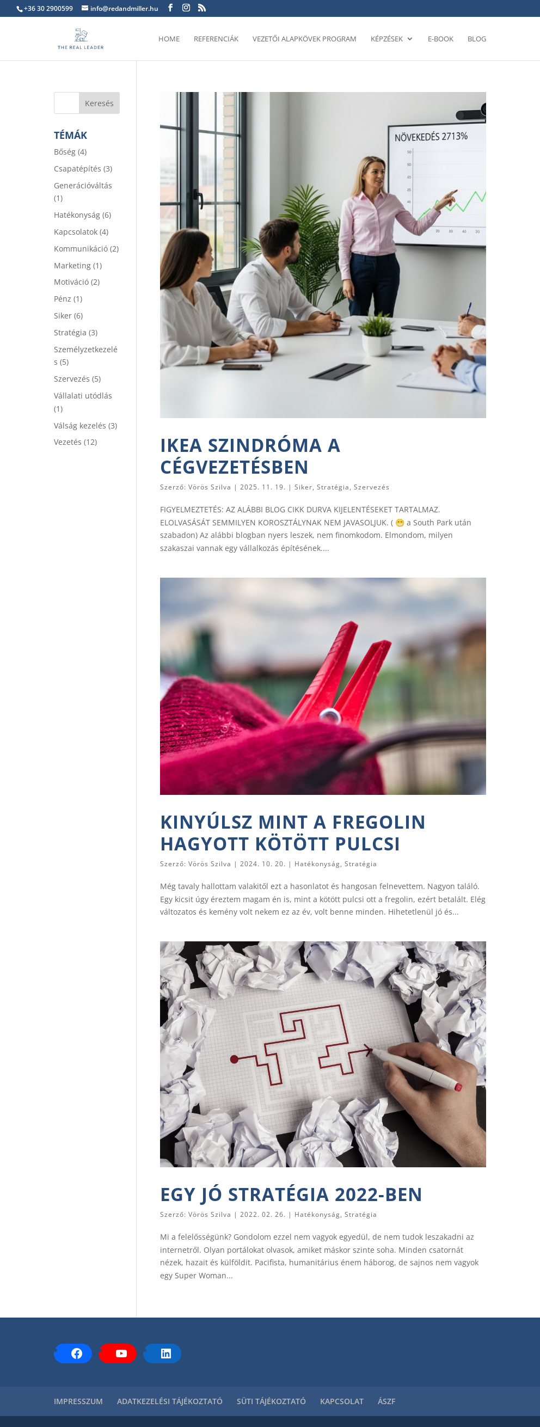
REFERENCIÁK (216, 39)
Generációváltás (83, 185)
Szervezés (372, 487)
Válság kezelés (80, 425)
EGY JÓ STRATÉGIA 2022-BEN (291, 1194)
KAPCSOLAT (342, 1401)
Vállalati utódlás (83, 395)
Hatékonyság (317, 863)
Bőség (65, 151)
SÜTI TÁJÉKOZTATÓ (271, 1401)
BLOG (477, 39)
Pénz (62, 298)
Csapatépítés (77, 168)
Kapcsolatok (75, 231)
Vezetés (68, 442)
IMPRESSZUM (78, 1401)
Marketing (72, 265)
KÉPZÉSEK (387, 39)
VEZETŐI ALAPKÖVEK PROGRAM (305, 39)
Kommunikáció (81, 248)
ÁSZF (386, 1401)
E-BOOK (440, 39)
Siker (303, 487)
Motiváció (71, 282)
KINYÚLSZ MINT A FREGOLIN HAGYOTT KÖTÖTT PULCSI (293, 833)
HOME (169, 39)
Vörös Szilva (209, 487)
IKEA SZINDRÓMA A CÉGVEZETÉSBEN (250, 456)
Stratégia (333, 487)
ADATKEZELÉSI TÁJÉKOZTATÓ (170, 1401)
